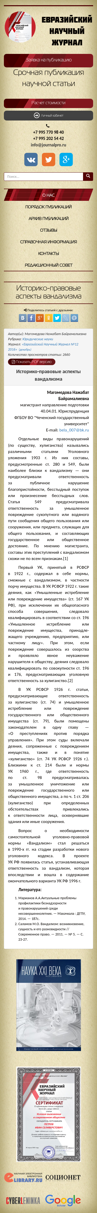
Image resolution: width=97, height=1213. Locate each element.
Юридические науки (38, 339)
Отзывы (48, 230)
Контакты (48, 254)
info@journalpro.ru (48, 145)
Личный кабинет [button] (48, 115)
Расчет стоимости (48, 103)
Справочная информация (48, 242)
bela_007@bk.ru (74, 430)
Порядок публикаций (48, 207)
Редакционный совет (48, 265)
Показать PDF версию (31, 362)
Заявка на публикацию (49, 60)
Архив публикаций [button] (49, 219)
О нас (48, 195)
